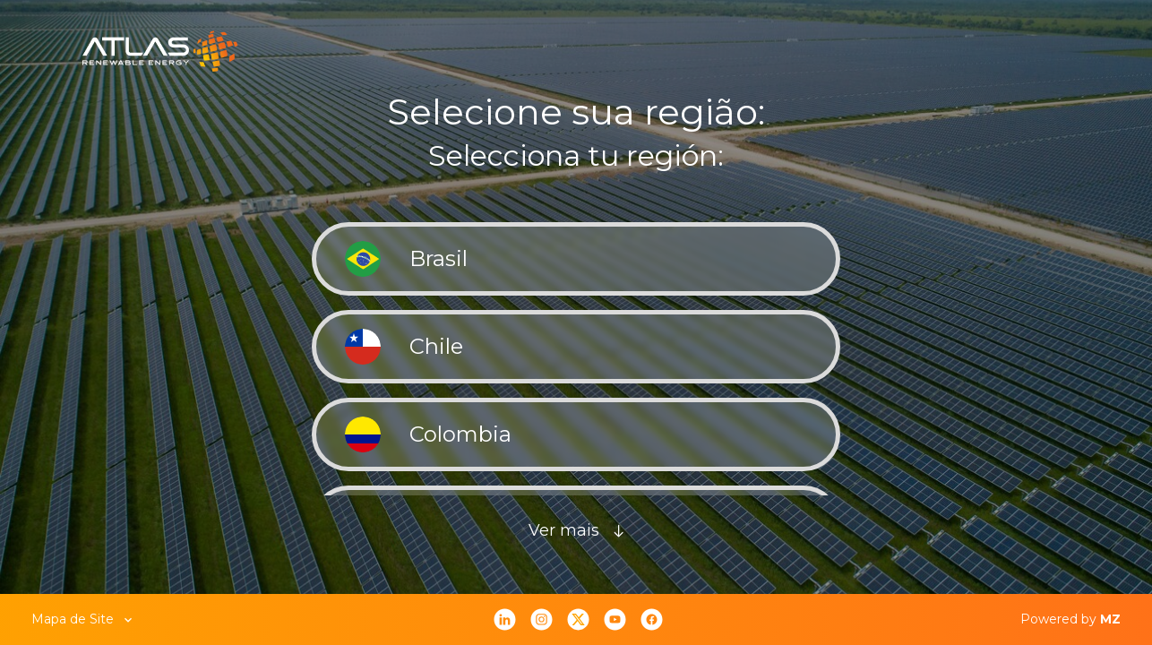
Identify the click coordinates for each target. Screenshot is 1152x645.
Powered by (1070, 619)
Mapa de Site (83, 619)
